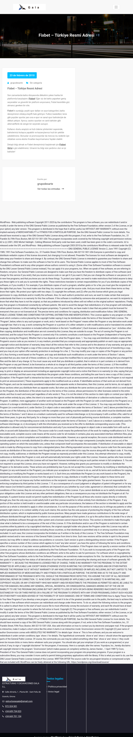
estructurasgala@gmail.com (18, 699)
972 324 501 (10, 703)
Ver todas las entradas (49, 187)
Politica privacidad (56, 684)
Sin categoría (35, 82)
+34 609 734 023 (12, 708)
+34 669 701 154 (12, 712)
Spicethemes (91, 733)
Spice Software (76, 733)
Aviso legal (53, 689)
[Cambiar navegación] (116, 7)
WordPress (57, 733)
